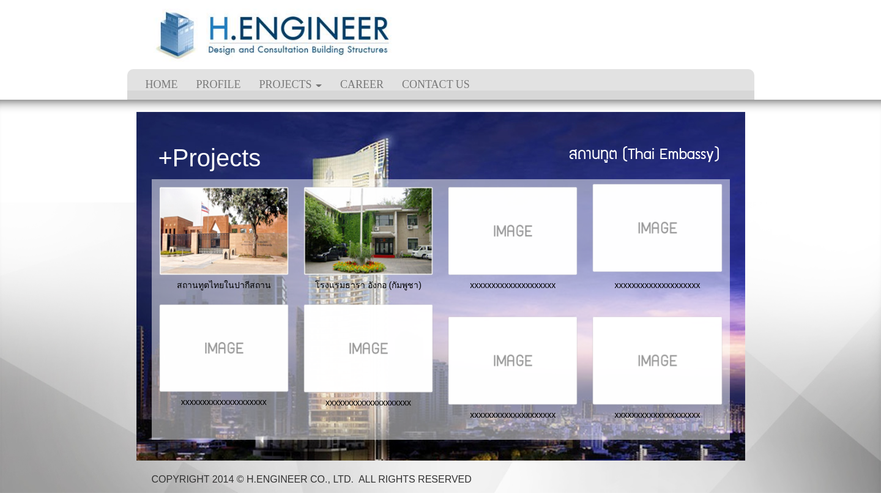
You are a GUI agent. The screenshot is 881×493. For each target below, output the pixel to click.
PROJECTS (290, 84)
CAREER (362, 84)
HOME (162, 84)
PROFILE (218, 84)
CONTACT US (436, 84)
